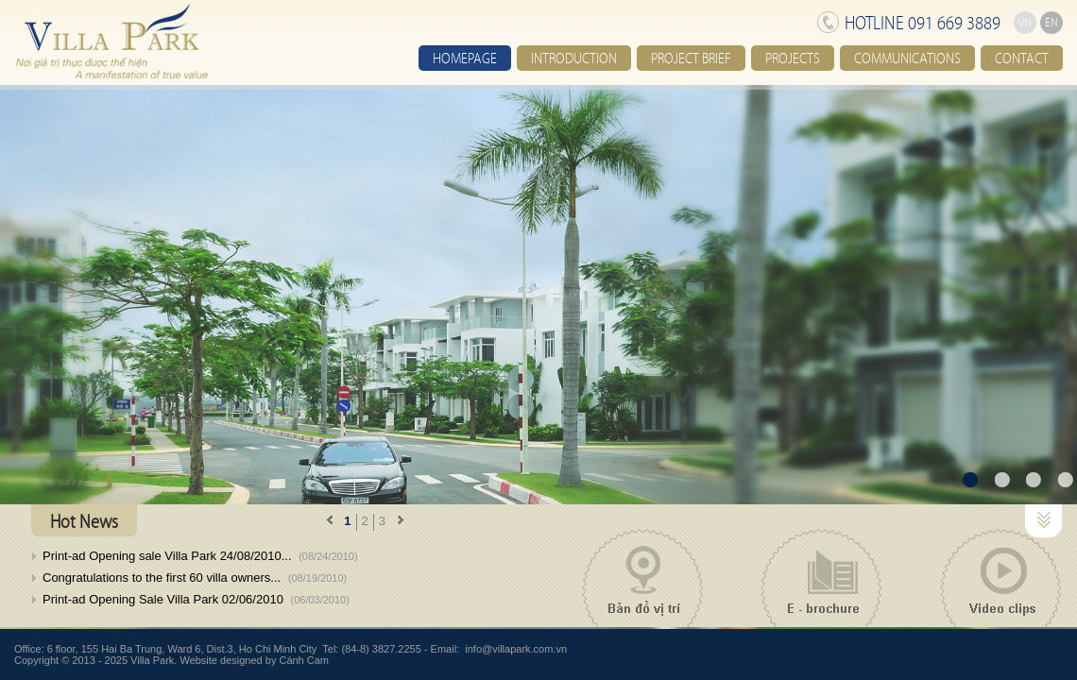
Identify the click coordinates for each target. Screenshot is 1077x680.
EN (1051, 22)
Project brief (691, 58)
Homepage (465, 58)
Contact (1022, 58)
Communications (907, 58)
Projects (792, 58)
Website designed (221, 660)
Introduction (574, 58)
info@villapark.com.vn (516, 648)
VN (1025, 22)
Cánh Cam (304, 660)
